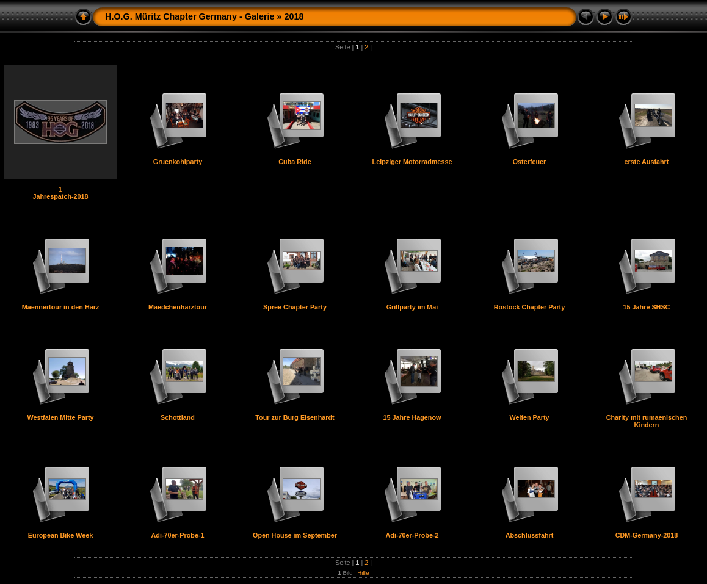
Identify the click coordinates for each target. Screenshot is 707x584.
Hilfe (363, 572)
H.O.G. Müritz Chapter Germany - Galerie (189, 16)
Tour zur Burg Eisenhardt (294, 417)
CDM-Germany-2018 (646, 535)
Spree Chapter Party (295, 307)
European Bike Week (60, 535)
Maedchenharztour (177, 307)
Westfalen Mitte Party (60, 417)
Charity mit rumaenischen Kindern (646, 421)
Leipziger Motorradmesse (412, 161)
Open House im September (295, 535)
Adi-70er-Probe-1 (178, 535)
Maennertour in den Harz (61, 307)
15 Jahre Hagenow (412, 417)
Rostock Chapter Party (529, 307)
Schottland (178, 417)
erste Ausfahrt (647, 161)
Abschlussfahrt (530, 535)
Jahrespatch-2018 (60, 196)
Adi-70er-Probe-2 (412, 535)
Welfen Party (529, 417)
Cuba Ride (294, 161)
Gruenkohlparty (177, 161)
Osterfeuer (529, 161)
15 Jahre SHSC (646, 307)
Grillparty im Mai (412, 307)
